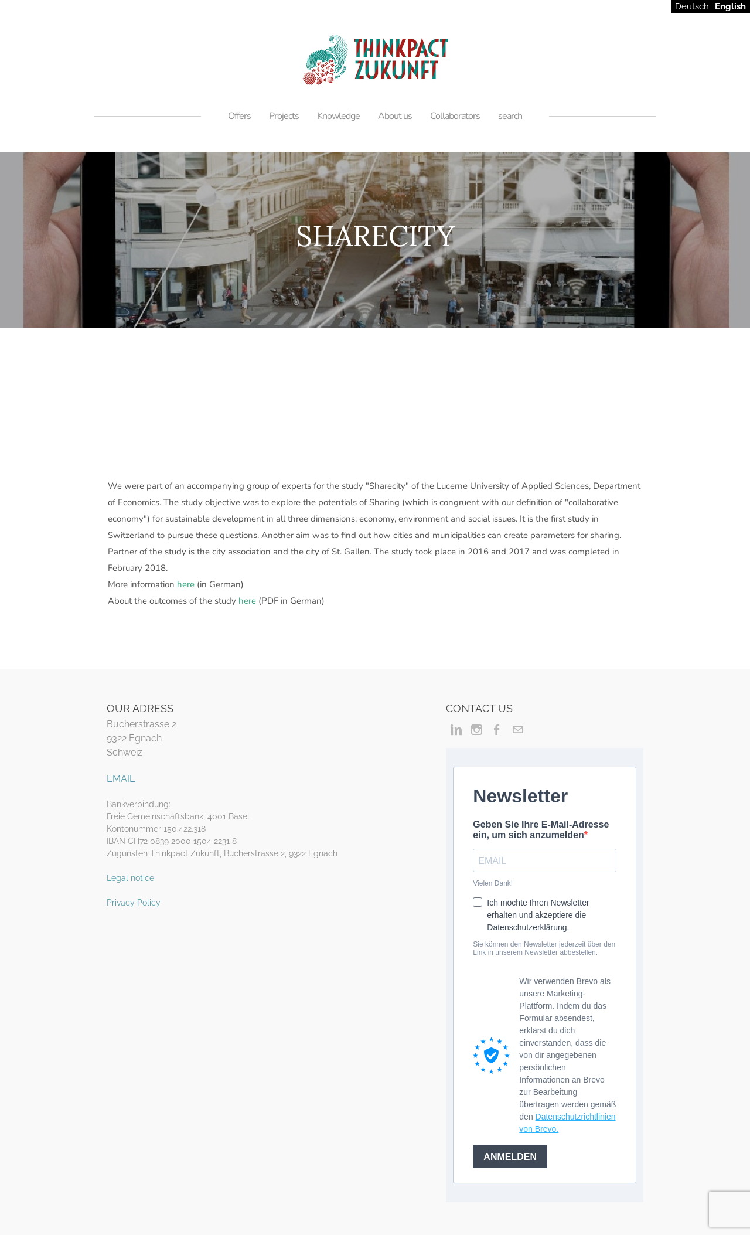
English (730, 6)
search (510, 116)
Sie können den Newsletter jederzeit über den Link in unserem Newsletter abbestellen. (544, 948)
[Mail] (517, 729)
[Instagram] (476, 729)
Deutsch (692, 6)
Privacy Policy (134, 902)
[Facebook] (497, 729)
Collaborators (455, 116)
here (186, 584)
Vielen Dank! (493, 883)
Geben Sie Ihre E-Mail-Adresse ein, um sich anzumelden (541, 829)
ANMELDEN (510, 1157)
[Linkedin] (456, 729)
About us (395, 116)
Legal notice (130, 878)
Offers (239, 116)
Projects (284, 116)
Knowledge (338, 116)
